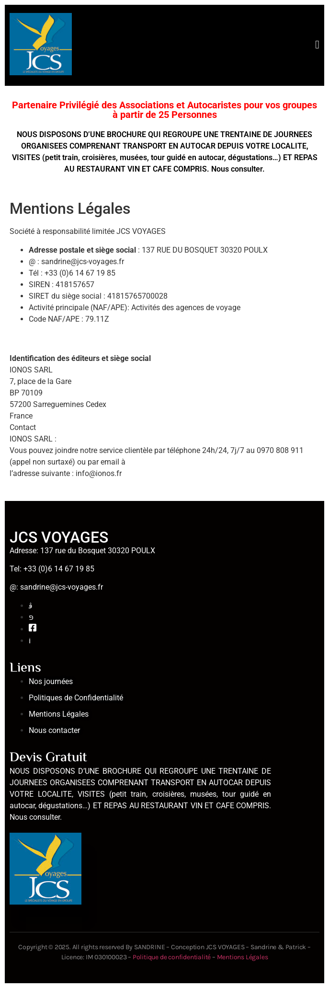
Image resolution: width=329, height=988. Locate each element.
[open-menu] (317, 45)
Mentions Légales (242, 957)
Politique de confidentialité (172, 957)
